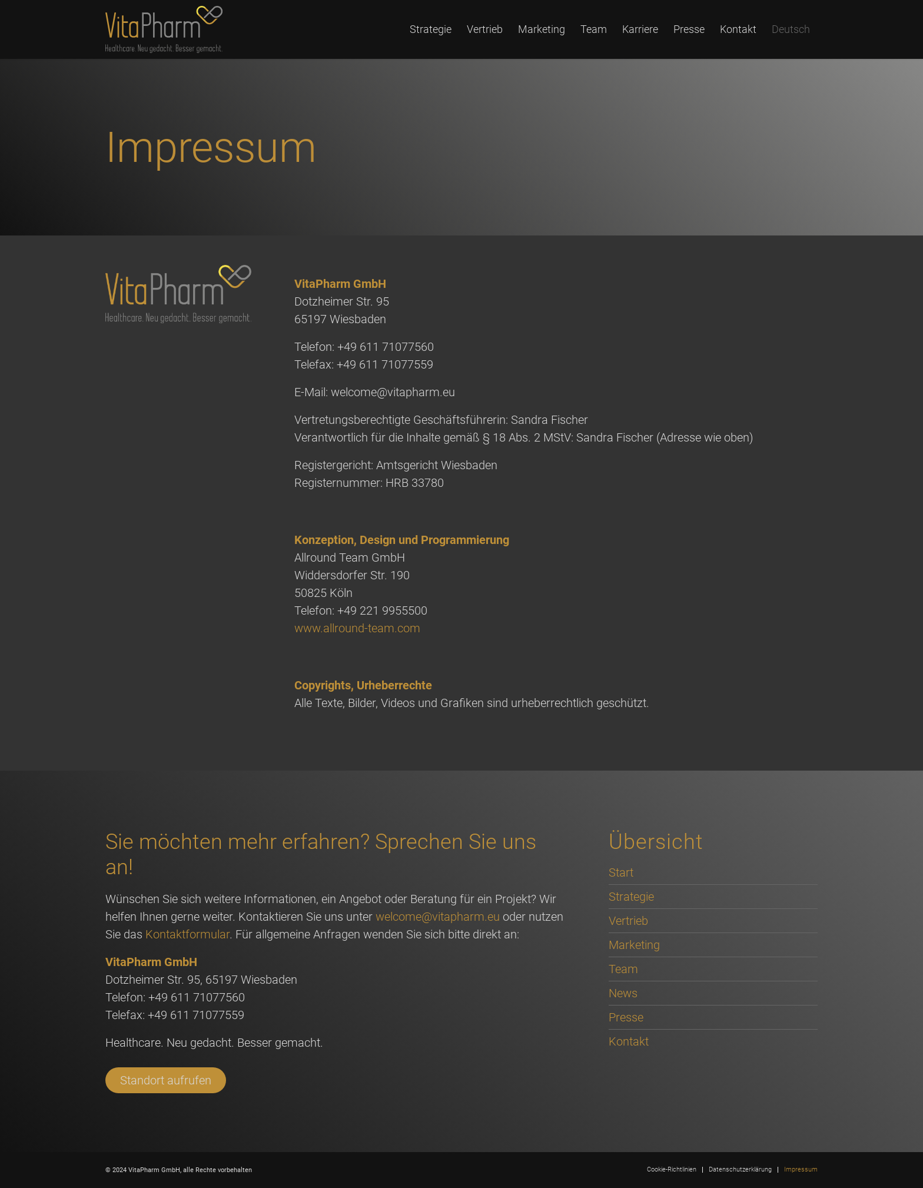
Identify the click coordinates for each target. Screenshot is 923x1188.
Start (621, 872)
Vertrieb (628, 921)
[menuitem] (430, 29)
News (623, 993)
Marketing (634, 945)
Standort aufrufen (165, 1080)
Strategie (631, 897)
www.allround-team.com (357, 628)
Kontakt (629, 1041)
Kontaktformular (187, 934)
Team (623, 969)
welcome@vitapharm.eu (438, 917)
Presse (626, 1017)
